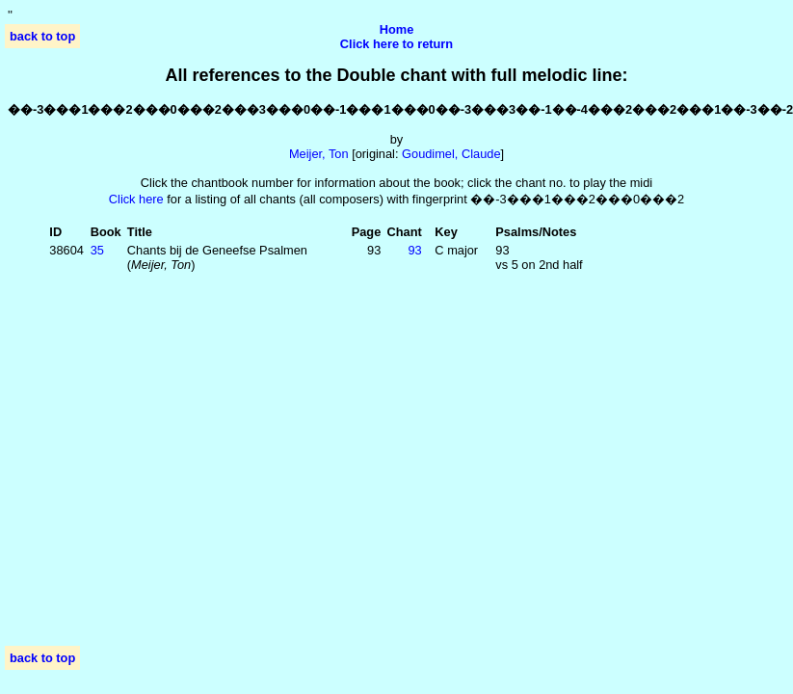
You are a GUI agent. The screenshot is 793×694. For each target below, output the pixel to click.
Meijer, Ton (319, 154)
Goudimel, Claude (451, 154)
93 (414, 250)
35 (97, 250)
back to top (42, 36)
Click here (136, 199)
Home (397, 29)
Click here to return (396, 44)
